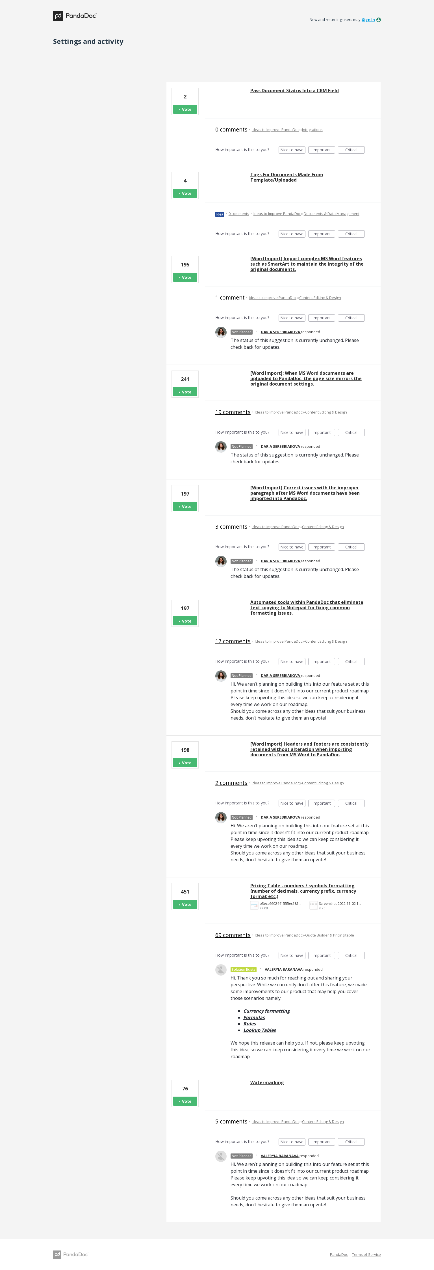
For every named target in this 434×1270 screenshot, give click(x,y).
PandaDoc (339, 1254)
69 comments (233, 935)
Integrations (312, 129)
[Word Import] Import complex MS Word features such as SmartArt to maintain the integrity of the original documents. (307, 263)
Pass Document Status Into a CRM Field (294, 90)
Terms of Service (366, 1254)
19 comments (233, 412)
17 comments (233, 641)
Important (324, 150)
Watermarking (267, 1082)
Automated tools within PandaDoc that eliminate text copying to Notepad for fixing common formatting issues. (306, 607)
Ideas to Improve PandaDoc (275, 129)
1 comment (230, 297)
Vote (187, 109)
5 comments (231, 1121)
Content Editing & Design (320, 297)
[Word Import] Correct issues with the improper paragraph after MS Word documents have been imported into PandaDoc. (305, 493)
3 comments (231, 526)
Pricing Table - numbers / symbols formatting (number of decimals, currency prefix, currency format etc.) (303, 890)
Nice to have (292, 150)
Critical (355, 150)
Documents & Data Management (331, 213)
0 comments (231, 129)
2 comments (231, 783)
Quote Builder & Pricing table (329, 935)
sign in (368, 19)
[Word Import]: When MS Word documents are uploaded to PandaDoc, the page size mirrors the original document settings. (306, 378)
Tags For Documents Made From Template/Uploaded (286, 177)
